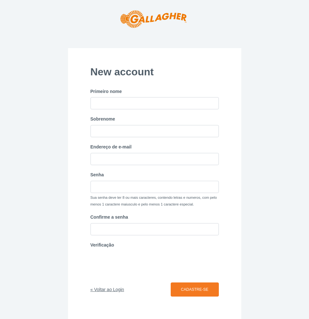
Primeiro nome (106, 91)
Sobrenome (102, 119)
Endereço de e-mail (111, 146)
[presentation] (139, 263)
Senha (97, 174)
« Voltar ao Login (107, 289)
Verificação (102, 245)
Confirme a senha (109, 217)
